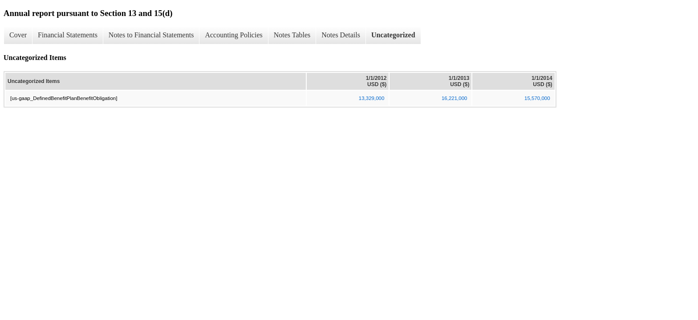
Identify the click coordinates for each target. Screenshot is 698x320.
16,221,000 (454, 98)
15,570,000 (537, 98)
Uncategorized (393, 35)
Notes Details (340, 35)
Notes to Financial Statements (151, 35)
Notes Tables (292, 35)
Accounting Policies (233, 35)
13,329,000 (372, 98)
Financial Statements (67, 35)
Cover (18, 35)
